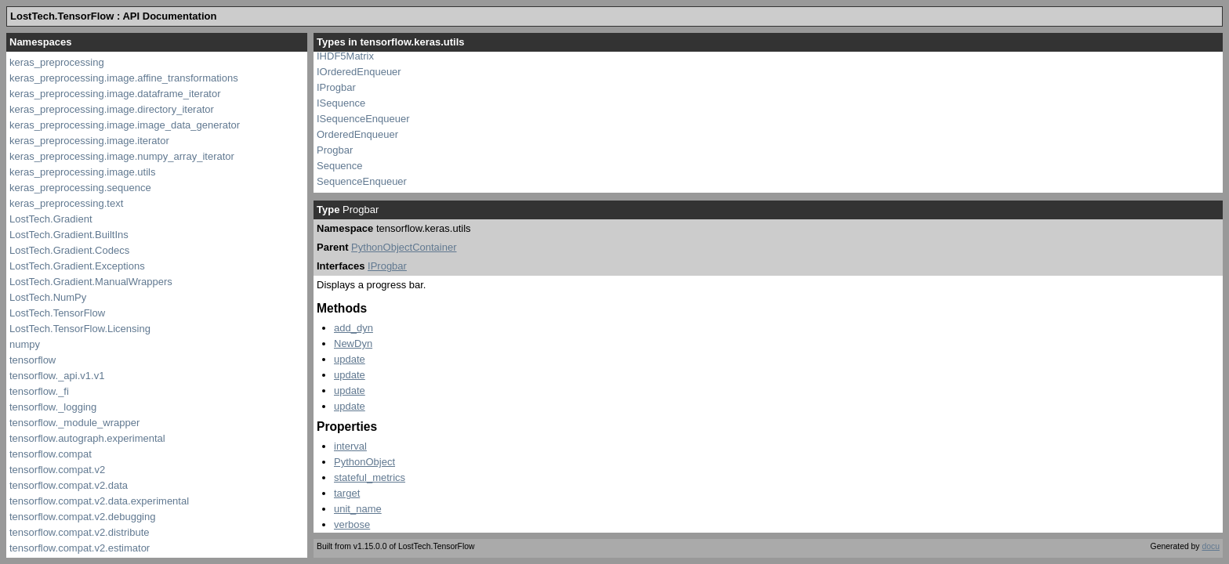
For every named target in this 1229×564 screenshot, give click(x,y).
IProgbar (336, 87)
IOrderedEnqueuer (359, 72)
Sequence (340, 166)
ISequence (341, 103)
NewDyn (353, 343)
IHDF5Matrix (345, 56)
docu (1211, 546)
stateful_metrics (369, 477)
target (347, 493)
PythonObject (364, 462)
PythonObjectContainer (403, 247)
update (349, 359)
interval (350, 446)
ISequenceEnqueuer (363, 119)
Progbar (335, 150)
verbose (352, 524)
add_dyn (353, 328)
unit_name (358, 509)
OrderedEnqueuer (357, 134)
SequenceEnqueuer (362, 181)
